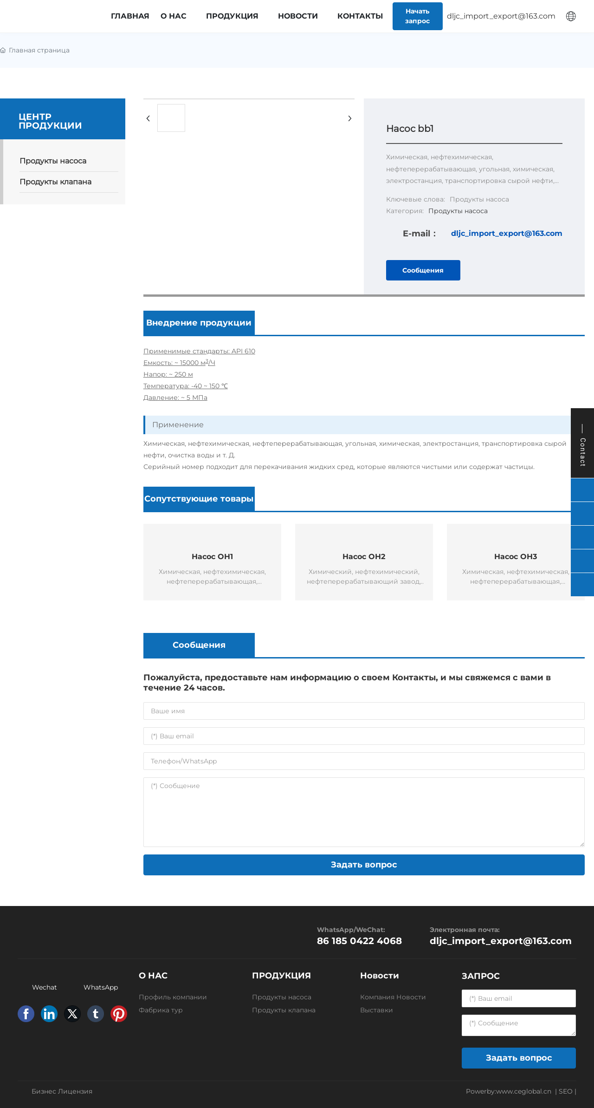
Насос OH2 (363, 556)
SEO (566, 1091)
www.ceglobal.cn (523, 1091)
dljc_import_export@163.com (506, 233)
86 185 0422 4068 (359, 940)
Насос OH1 (212, 556)
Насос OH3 (515, 556)
